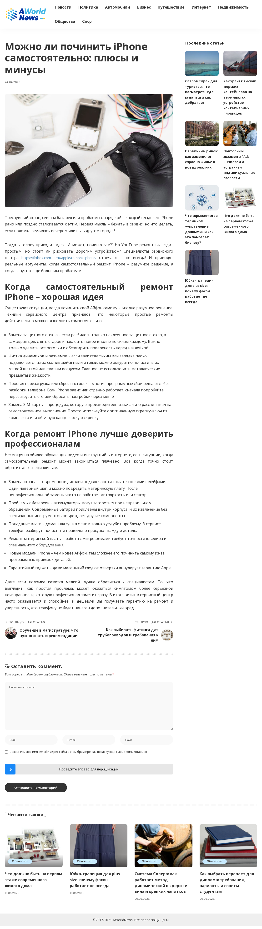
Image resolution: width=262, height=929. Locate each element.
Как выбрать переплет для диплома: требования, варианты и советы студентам (228, 885)
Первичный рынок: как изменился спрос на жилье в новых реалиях (201, 162)
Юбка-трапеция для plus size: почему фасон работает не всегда (199, 292)
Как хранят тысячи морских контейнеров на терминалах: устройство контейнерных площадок (238, 97)
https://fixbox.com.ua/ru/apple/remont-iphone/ (62, 257)
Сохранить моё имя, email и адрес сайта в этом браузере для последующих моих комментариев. (78, 755)
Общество (20, 864)
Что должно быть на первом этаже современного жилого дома (28, 885)
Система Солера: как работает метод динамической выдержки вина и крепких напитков (162, 885)
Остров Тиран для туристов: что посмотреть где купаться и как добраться (201, 92)
